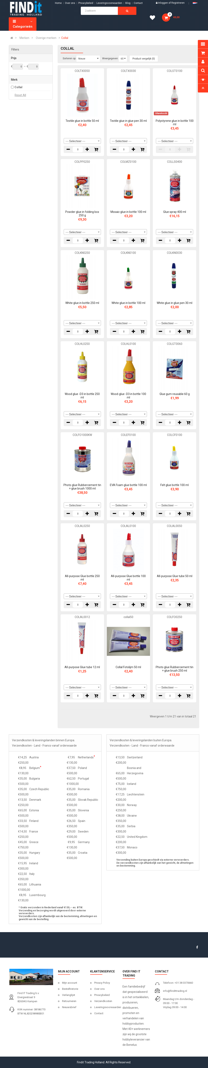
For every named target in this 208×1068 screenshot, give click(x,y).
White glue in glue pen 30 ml (174, 303)
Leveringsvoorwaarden (109, 3)
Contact (98, 1013)
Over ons (70, 3)
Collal (64, 37)
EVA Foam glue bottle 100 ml (128, 485)
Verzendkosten (103, 1001)
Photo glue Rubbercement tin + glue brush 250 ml (174, 668)
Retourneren (69, 1001)
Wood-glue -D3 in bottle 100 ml (128, 395)
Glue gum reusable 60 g (175, 394)
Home (58, 3)
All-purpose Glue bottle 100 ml (128, 577)
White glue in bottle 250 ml (82, 303)
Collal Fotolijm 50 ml (128, 667)
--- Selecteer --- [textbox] (75, 141)
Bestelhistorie (70, 988)
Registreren (178, 2)
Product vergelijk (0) (143, 58)
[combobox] (82, 141)
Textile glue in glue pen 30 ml (128, 120)
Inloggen (163, 2)
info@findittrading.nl (175, 990)
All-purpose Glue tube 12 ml (82, 667)
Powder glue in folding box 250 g (82, 213)
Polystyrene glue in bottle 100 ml (175, 122)
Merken (24, 37)
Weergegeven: (110, 58)
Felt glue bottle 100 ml (174, 485)
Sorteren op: (69, 58)
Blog (127, 3)
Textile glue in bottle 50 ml (82, 120)
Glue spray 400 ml (174, 211)
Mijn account (69, 982)
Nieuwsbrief (69, 1007)
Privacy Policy (102, 982)
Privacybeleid (85, 3)
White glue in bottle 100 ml (128, 303)
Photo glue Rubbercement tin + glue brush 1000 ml (82, 486)
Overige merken (46, 37)
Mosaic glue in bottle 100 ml (128, 211)
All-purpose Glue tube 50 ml (174, 576)
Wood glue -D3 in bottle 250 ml (82, 395)
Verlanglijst (68, 995)
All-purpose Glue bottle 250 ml (82, 577)
